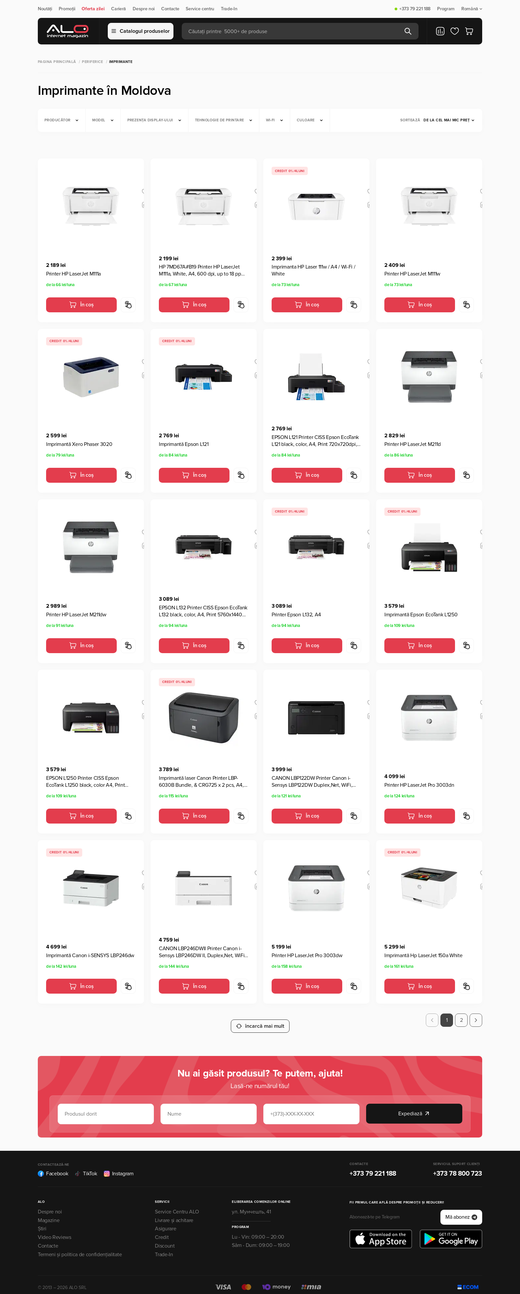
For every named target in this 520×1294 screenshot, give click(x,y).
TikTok (86, 1167)
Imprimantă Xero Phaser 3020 (79, 444)
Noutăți (45, 9)
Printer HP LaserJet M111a (73, 274)
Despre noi (144, 9)
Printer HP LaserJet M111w (412, 274)
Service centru (200, 9)
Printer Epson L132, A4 (296, 614)
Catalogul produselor (140, 31)
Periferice (92, 62)
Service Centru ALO (177, 1205)
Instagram (119, 1167)
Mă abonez (461, 1211)
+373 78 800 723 (457, 1168)
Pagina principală (57, 62)
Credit (161, 1231)
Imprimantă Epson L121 (183, 444)
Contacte (170, 9)
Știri (42, 1223)
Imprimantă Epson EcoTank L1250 (420, 614)
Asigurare (165, 1223)
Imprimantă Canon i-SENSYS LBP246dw (90, 955)
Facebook (53, 1167)
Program (446, 9)
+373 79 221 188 (414, 9)
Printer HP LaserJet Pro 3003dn (419, 785)
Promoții (67, 9)
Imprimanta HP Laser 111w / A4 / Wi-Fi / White (314, 270)
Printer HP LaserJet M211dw (76, 614)
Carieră (118, 9)
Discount (164, 1240)
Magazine (48, 1214)
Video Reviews (54, 1231)
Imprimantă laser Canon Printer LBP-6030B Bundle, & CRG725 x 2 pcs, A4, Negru (201, 782)
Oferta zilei (93, 9)
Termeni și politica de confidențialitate (80, 1248)
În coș (81, 305)
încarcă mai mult (260, 1020)
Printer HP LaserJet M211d (412, 444)
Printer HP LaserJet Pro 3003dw (307, 955)
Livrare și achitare (174, 1214)
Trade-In (229, 9)
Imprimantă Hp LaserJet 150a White (423, 955)
